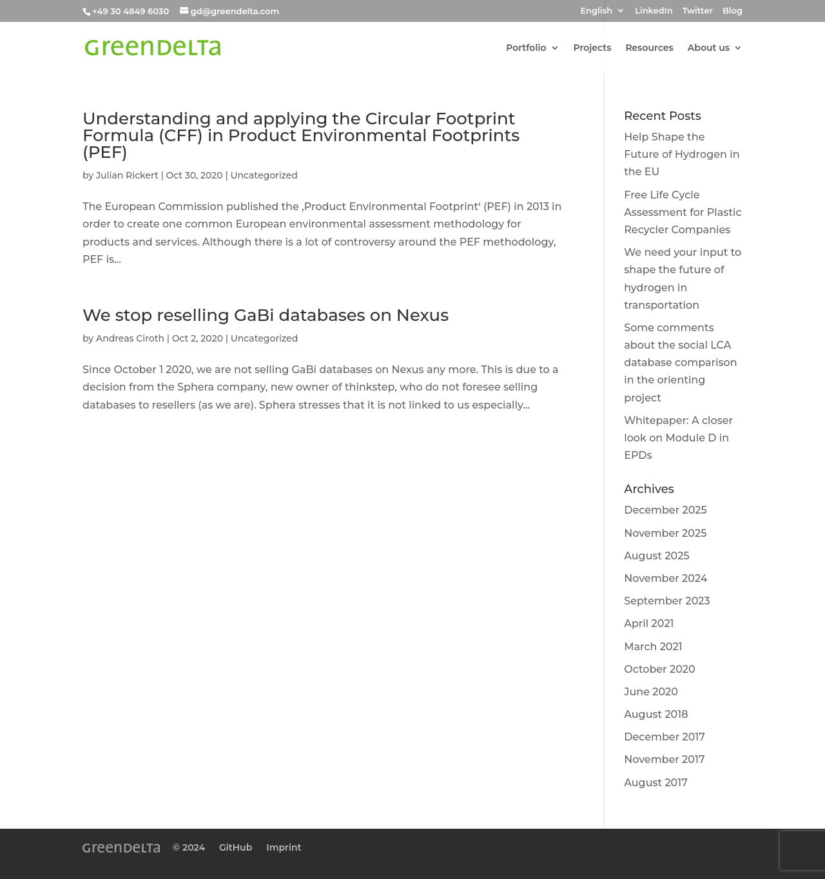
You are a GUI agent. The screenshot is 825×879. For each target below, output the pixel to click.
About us (709, 48)
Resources (649, 48)
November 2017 (664, 759)
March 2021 (653, 647)
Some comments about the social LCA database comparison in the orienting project (680, 363)
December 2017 (664, 737)
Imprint (283, 847)
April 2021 (649, 623)
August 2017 (656, 783)
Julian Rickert (127, 175)
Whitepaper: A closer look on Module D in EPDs (678, 437)
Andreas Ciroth (130, 338)
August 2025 (656, 556)
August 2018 (656, 714)
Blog (732, 10)
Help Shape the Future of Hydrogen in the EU (681, 154)
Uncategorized (263, 175)
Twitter (698, 10)
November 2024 (665, 578)
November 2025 (665, 533)
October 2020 (659, 669)
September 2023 (667, 601)
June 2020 (651, 692)
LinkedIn (653, 10)
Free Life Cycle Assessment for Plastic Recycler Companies (682, 212)
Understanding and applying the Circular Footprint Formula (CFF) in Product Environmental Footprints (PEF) (300, 135)
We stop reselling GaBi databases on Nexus (265, 315)
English (596, 10)
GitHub (235, 847)
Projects (593, 48)
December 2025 (665, 510)
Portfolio (526, 48)
